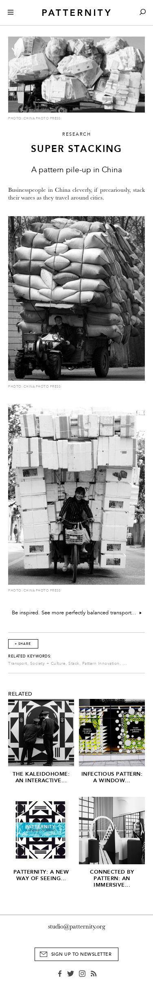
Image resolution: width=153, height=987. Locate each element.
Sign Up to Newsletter (81, 954)
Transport (17, 663)
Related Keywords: (30, 656)
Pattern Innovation (101, 663)
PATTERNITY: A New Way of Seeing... (41, 875)
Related (20, 694)
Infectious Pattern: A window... (112, 777)
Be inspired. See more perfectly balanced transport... (77, 613)
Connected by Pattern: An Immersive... (112, 878)
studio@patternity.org (76, 926)
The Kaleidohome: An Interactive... (41, 777)
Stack (73, 663)
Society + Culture (48, 663)
